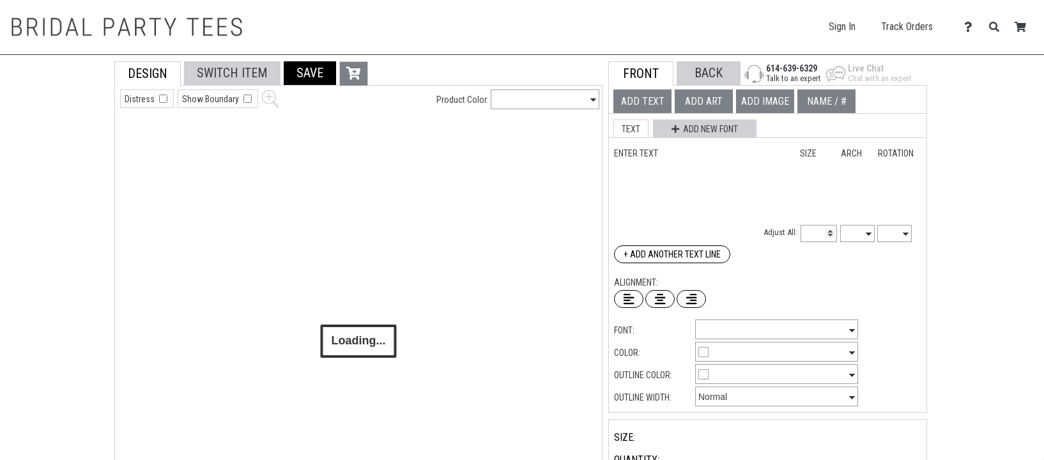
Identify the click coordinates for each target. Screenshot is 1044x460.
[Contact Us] (971, 27)
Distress (141, 99)
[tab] (86, 143)
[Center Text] (660, 299)
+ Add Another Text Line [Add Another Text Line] (672, 254)
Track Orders (907, 26)
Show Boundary (211, 99)
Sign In (842, 26)
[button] (310, 73)
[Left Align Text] (628, 299)
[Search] (998, 27)
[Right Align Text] (691, 299)
